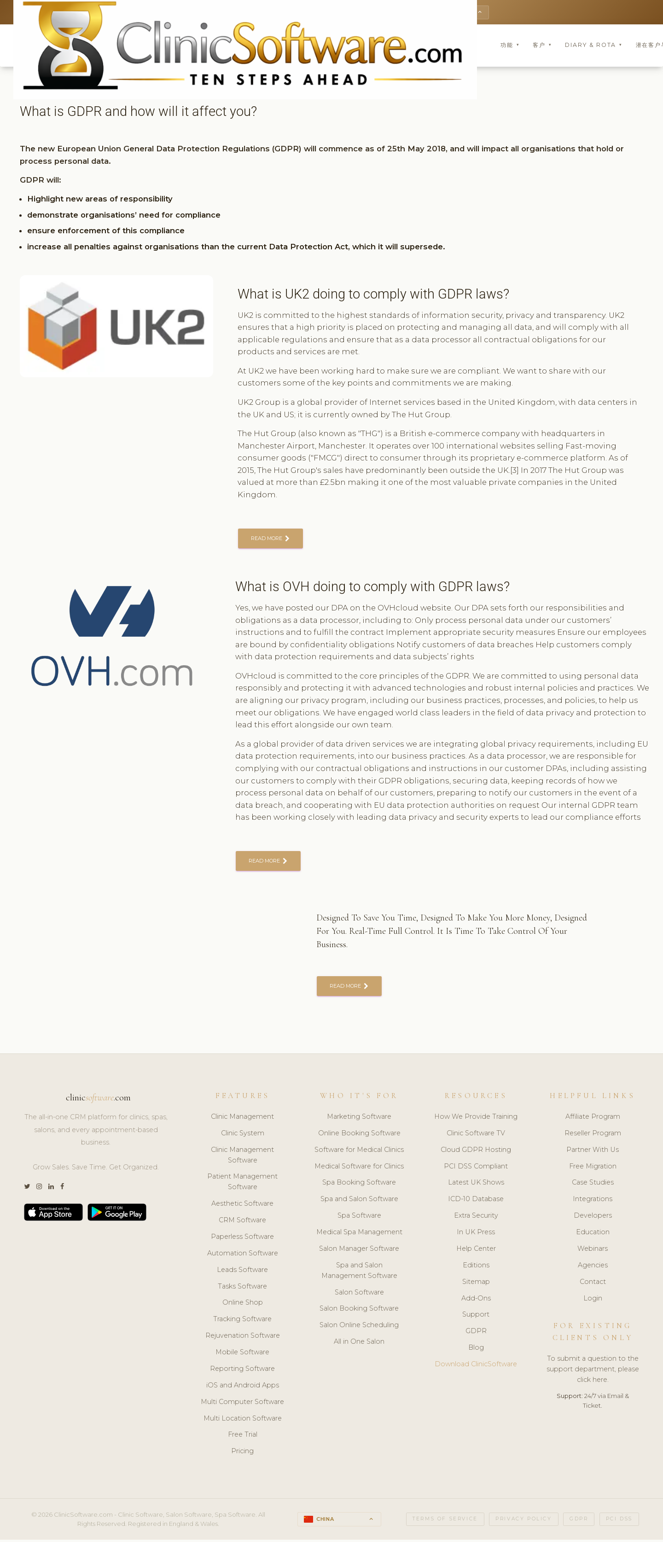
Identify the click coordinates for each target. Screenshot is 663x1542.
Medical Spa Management (359, 1235)
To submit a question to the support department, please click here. (593, 1372)
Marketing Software (359, 1119)
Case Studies (593, 1185)
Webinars (592, 1251)
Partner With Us (592, 1152)
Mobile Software (242, 1355)
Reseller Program (592, 1136)
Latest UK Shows (476, 1185)
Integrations (592, 1202)
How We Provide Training (476, 1119)
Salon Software (359, 1295)
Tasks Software (242, 1289)
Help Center (476, 1251)
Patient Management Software (242, 1184)
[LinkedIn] (51, 1190)
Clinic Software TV (476, 1136)
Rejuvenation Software (242, 1339)
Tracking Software (242, 1322)
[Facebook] (62, 1190)
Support (475, 1317)
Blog (476, 1350)
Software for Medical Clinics (359, 1152)
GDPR (476, 1334)
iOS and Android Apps (242, 1388)
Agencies (593, 1268)
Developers (593, 1218)
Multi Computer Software (242, 1404)
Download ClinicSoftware (476, 1367)
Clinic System (242, 1136)
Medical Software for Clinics (359, 1169)
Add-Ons (476, 1301)
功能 (509, 45)
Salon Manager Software (359, 1251)
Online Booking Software (359, 1136)
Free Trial (242, 1437)
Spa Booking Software (359, 1185)
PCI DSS (619, 1522)
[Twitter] (27, 1190)
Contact (593, 1284)
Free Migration (592, 1169)
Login (592, 1301)
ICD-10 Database (476, 1202)
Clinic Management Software (242, 1157)
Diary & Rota (593, 45)
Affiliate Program (592, 1119)
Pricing (242, 1454)
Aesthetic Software (242, 1207)
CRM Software (242, 1223)
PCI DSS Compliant (476, 1169)
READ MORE (271, 539)
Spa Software (359, 1218)
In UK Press (476, 1235)
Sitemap (476, 1284)
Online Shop (242, 1305)
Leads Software (242, 1272)
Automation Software (242, 1256)
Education (593, 1235)
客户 (542, 45)
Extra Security (476, 1218)
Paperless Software (242, 1239)
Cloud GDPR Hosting (476, 1152)
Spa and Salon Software (359, 1202)
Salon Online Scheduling (359, 1328)
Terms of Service (445, 1522)
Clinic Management (242, 1119)
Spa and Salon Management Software (359, 1273)
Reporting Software (242, 1371)
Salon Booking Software (359, 1311)
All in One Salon (359, 1345)
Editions (476, 1268)
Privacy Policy (523, 1522)
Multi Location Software (243, 1421)
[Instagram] (39, 1190)
